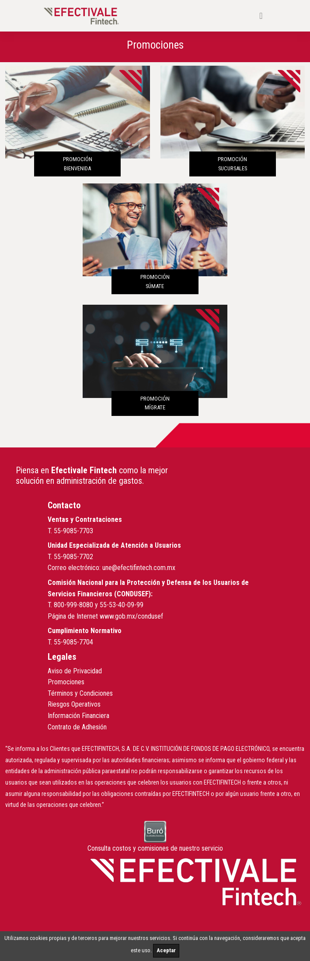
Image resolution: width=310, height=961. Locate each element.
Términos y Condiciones (80, 693)
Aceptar (166, 950)
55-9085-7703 (73, 531)
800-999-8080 (73, 605)
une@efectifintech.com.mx (138, 567)
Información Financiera (78, 715)
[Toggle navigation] (261, 16)
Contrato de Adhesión (77, 727)
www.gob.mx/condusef (131, 616)
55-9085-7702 (73, 557)
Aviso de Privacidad (75, 671)
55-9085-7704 (73, 642)
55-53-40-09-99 (121, 605)
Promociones (66, 682)
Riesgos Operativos (74, 704)
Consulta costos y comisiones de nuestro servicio (155, 848)
